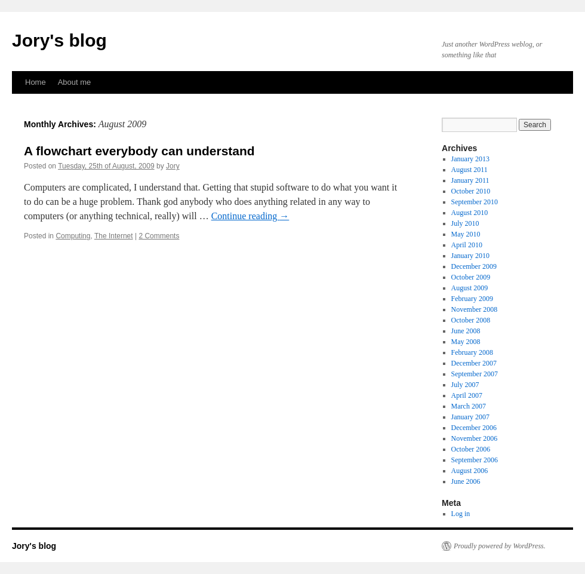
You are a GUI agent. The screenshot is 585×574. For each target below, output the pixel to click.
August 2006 (469, 470)
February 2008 (472, 352)
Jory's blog (59, 40)
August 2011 (469, 169)
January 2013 (470, 159)
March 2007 (468, 406)
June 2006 (466, 481)
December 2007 (474, 363)
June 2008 (466, 331)
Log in (460, 513)
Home (35, 82)
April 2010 (466, 245)
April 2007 (466, 395)
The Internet (113, 236)
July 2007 (465, 384)
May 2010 (466, 234)
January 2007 (470, 417)
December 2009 (474, 266)
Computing (73, 236)
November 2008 (474, 309)
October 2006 (471, 449)
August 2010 (469, 212)
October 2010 (471, 191)
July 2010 (465, 223)
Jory (173, 166)
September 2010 (474, 202)
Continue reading (250, 216)
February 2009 (472, 298)
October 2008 (471, 320)
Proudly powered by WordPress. (500, 546)
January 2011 (470, 180)
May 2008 (466, 341)
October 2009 (471, 277)
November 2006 (474, 438)
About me (74, 82)
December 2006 (474, 427)
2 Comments (158, 236)
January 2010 (470, 255)
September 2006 (474, 460)
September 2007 (474, 374)
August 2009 (469, 288)
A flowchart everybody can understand (139, 151)
